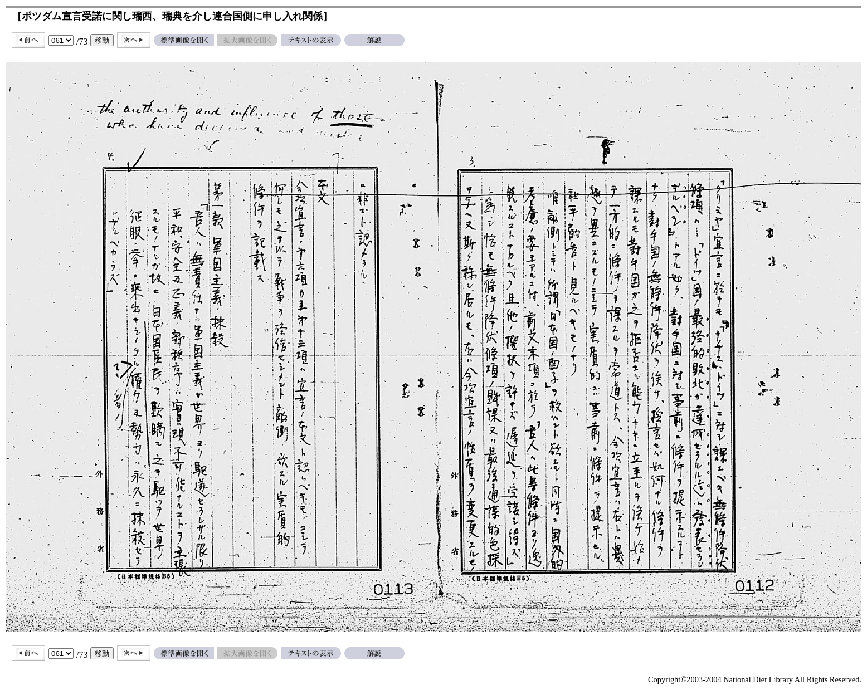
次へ (133, 40)
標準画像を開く (184, 40)
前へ (28, 40)
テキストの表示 (311, 40)
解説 (374, 40)
